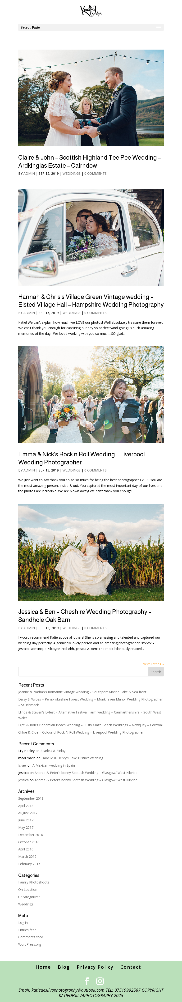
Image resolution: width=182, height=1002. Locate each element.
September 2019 (31, 798)
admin (29, 173)
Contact (130, 967)
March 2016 (27, 856)
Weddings (72, 173)
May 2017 (25, 827)
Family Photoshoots (33, 882)
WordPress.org (29, 944)
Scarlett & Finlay (53, 750)
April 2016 (25, 849)
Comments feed (30, 937)
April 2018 (25, 805)
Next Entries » (153, 664)
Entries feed (27, 930)
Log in (23, 922)
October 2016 (28, 842)
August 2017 (27, 813)
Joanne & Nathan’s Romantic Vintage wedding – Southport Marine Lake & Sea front (82, 692)
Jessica (23, 780)
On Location (27, 889)
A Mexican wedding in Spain (53, 765)
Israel (22, 765)
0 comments (95, 173)
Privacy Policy (95, 967)
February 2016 (29, 864)
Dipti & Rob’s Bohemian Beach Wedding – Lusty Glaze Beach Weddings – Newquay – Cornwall (90, 725)
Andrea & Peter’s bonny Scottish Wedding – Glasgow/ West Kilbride (86, 772)
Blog (64, 967)
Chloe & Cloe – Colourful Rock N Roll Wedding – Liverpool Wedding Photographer (81, 732)
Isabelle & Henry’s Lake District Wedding (72, 758)
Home (43, 967)
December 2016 (30, 834)
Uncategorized (29, 897)
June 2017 (25, 820)
